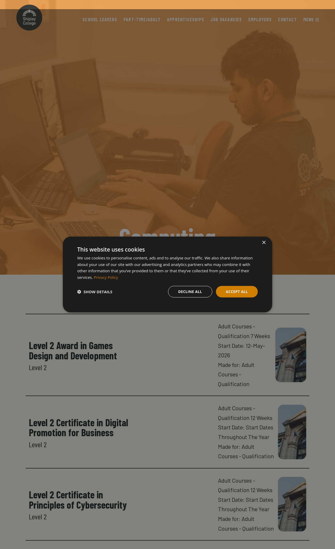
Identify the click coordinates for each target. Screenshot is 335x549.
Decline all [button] (189, 291)
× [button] (264, 242)
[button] (94, 291)
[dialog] (167, 274)
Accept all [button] (237, 291)
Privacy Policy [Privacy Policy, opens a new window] (106, 277)
